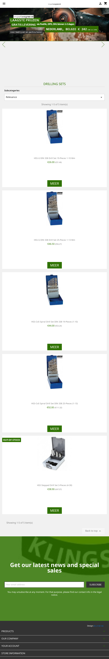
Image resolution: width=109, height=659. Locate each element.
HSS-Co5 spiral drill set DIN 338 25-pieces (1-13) (54, 403)
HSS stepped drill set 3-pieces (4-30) (54, 485)
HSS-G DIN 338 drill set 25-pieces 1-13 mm (54, 240)
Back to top (93, 531)
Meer (54, 183)
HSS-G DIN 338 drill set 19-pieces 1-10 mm (54, 158)
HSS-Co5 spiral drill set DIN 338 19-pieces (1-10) (54, 321)
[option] (54, 43)
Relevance (54, 97)
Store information (13, 653)
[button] (8, 43)
